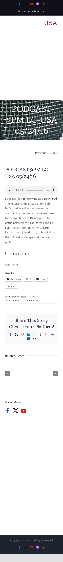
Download (50, 198)
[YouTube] (23, 410)
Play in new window (29, 198)
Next (52, 153)
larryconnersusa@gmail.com (31, 11)
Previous (40, 153)
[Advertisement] (31, 66)
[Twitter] (15, 410)
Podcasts (17, 300)
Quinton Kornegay (17, 296)
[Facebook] (7, 410)
